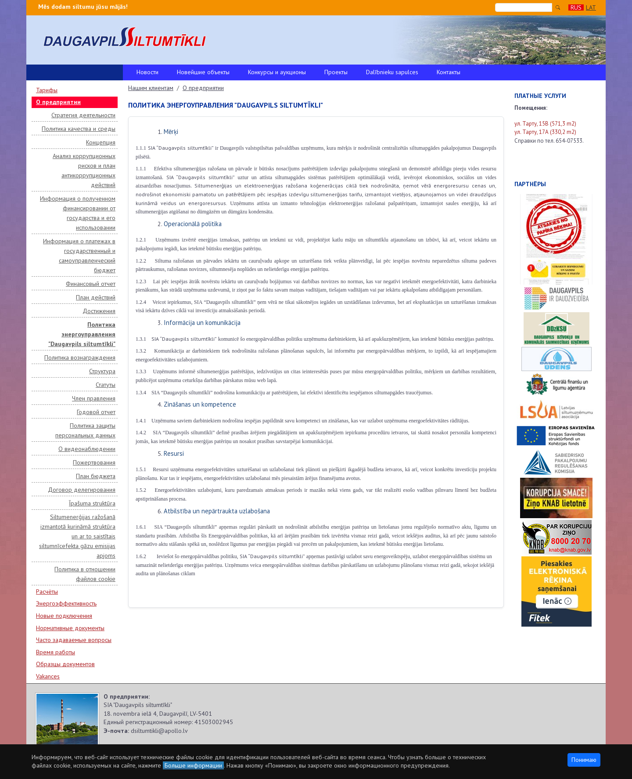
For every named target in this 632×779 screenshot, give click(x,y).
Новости (147, 72)
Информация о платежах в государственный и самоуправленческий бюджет (79, 255)
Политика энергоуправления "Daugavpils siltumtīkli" (81, 334)
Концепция (100, 142)
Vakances (48, 676)
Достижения (99, 311)
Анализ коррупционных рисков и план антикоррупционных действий (84, 170)
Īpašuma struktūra (92, 503)
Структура (102, 371)
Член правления (93, 398)
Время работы (55, 652)
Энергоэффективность (66, 603)
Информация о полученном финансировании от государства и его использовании (77, 213)
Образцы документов (65, 664)
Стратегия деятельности (83, 115)
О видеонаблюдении (86, 449)
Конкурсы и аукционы (277, 72)
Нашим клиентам (150, 88)
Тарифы (46, 90)
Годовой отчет (96, 412)
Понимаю (583, 760)
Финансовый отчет (90, 284)
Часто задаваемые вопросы (73, 640)
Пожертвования (94, 462)
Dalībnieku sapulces (392, 72)
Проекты (336, 72)
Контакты (448, 72)
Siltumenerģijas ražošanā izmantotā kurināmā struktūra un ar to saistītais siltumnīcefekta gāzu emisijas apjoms (77, 536)
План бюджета (95, 476)
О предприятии (58, 102)
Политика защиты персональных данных (85, 430)
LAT (591, 7)
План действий (95, 297)
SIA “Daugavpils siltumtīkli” (184, 338)
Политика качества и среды (78, 129)
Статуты (105, 385)
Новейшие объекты (203, 72)
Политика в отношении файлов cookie (84, 574)
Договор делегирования (81, 490)
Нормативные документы (70, 628)
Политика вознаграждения (79, 357)
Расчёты (47, 591)
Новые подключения (64, 616)
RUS (576, 7)
